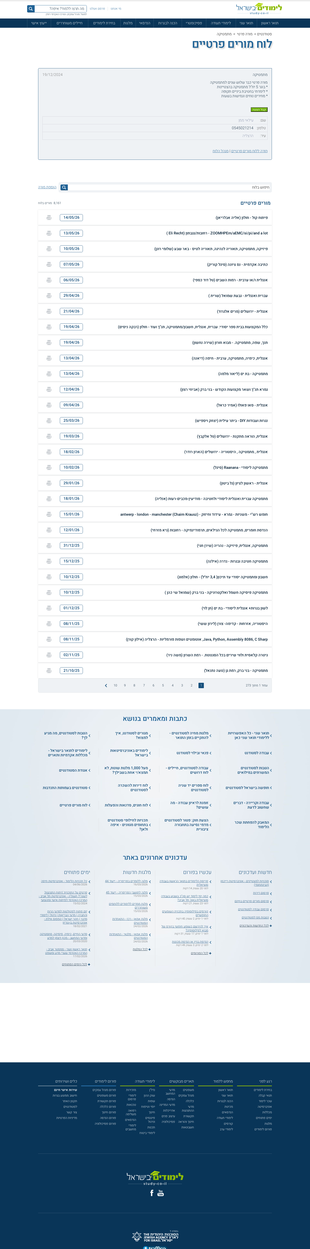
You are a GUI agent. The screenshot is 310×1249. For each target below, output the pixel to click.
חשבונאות (187, 1127)
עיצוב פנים (168, 1116)
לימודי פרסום (132, 1097)
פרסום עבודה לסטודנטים (253, 909)
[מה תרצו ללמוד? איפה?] (60, 8)
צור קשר (71, 1112)
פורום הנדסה (108, 1118)
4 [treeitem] (173, 685)
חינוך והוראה (186, 1122)
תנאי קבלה (265, 1095)
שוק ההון (149, 1095)
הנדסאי (144, 23)
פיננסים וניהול (150, 1120)
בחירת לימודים (104, 23)
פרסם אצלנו (97, 8)
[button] (155, 218)
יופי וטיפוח (148, 1106)
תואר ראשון (270, 23)
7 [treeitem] (144, 685)
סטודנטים (264, 34)
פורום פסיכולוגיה (105, 1123)
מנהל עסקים (186, 1095)
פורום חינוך (109, 1112)
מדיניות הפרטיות (66, 1118)
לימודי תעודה (221, 23)
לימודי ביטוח (147, 1133)
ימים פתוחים (264, 1118)
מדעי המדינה (167, 1105)
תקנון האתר (69, 1101)
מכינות (229, 1106)
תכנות (151, 1127)
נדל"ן (152, 1090)
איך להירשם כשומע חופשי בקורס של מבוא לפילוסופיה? (184, 928)
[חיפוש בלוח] (169, 187)
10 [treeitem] (115, 685)
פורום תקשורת (107, 1101)
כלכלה (190, 1101)
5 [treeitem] (163, 685)
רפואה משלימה (131, 1112)
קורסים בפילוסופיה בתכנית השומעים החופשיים (185, 913)
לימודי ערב (226, 1129)
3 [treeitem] (182, 685)
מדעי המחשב (170, 1092)
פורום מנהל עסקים (104, 1090)
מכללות (267, 1112)
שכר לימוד (265, 1101)
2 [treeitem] (191, 685)
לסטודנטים (70, 1106)
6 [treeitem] (153, 685)
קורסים (228, 1123)
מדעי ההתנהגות (188, 1108)
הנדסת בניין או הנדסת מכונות (190, 942)
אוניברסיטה (265, 1106)
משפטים (188, 1090)
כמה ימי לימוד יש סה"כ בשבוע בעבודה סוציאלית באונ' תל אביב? (184, 898)
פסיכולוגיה (168, 1122)
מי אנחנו (116, 8)
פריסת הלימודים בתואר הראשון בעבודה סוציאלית (184, 883)
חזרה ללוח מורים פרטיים (249, 151)
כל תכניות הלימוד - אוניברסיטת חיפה (64, 881)
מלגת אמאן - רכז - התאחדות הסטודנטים (130, 921)
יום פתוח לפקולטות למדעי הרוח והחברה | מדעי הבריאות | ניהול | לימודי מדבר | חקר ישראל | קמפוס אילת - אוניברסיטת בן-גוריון (63, 917)
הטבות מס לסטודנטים (255, 917)
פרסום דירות (261, 893)
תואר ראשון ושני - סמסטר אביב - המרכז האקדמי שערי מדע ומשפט (66, 951)
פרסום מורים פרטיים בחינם (252, 901)
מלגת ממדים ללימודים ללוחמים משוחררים (128, 906)
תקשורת (188, 1116)
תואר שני (246, 23)
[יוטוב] (160, 1193)
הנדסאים (227, 1112)
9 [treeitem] (125, 685)
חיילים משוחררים (69, 23)
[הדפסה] (48, 217)
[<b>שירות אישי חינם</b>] (65, 1090)
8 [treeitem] (134, 685)
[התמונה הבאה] (105, 685)
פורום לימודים (263, 1129)
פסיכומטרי (194, 23)
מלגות (128, 23)
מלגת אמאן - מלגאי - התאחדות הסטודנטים (128, 936)
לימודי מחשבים (131, 1127)
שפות (151, 1101)
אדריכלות (169, 1110)
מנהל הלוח (221, 151)
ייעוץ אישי (39, 23)
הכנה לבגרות (167, 23)
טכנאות (131, 1105)
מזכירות (131, 1090)
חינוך (152, 1112)
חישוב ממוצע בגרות (65, 1095)
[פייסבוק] (151, 1193)
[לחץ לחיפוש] (64, 187)
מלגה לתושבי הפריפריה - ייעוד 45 (127, 892)
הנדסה (171, 1099)
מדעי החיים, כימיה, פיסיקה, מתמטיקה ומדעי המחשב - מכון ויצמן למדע (63, 936)
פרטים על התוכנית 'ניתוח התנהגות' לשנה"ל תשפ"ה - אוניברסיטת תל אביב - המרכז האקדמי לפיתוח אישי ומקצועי (63, 896)
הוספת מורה (47, 187)
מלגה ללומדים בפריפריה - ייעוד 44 (126, 881)
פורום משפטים (106, 1095)
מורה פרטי (245, 34)
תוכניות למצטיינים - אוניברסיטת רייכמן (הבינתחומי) (244, 883)
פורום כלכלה (108, 1106)
